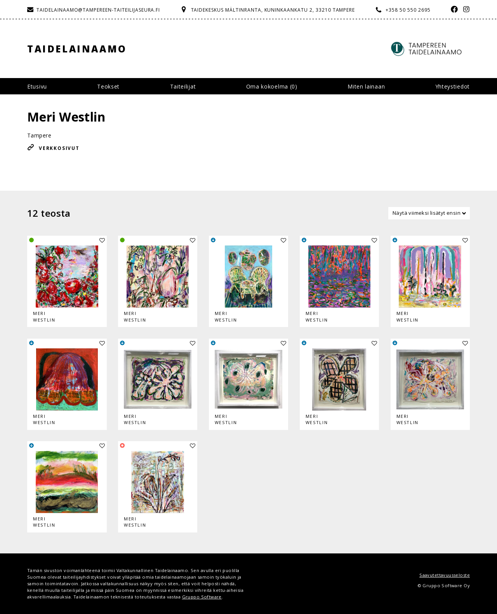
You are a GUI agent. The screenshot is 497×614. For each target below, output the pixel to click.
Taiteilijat (183, 86)
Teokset (108, 86)
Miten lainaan (366, 86)
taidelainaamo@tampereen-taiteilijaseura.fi (98, 10)
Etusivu (37, 86)
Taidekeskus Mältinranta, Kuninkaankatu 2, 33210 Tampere (273, 10)
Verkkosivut (59, 148)
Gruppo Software (202, 597)
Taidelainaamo (77, 48)
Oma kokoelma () (271, 86)
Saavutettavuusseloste (444, 575)
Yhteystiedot (452, 86)
